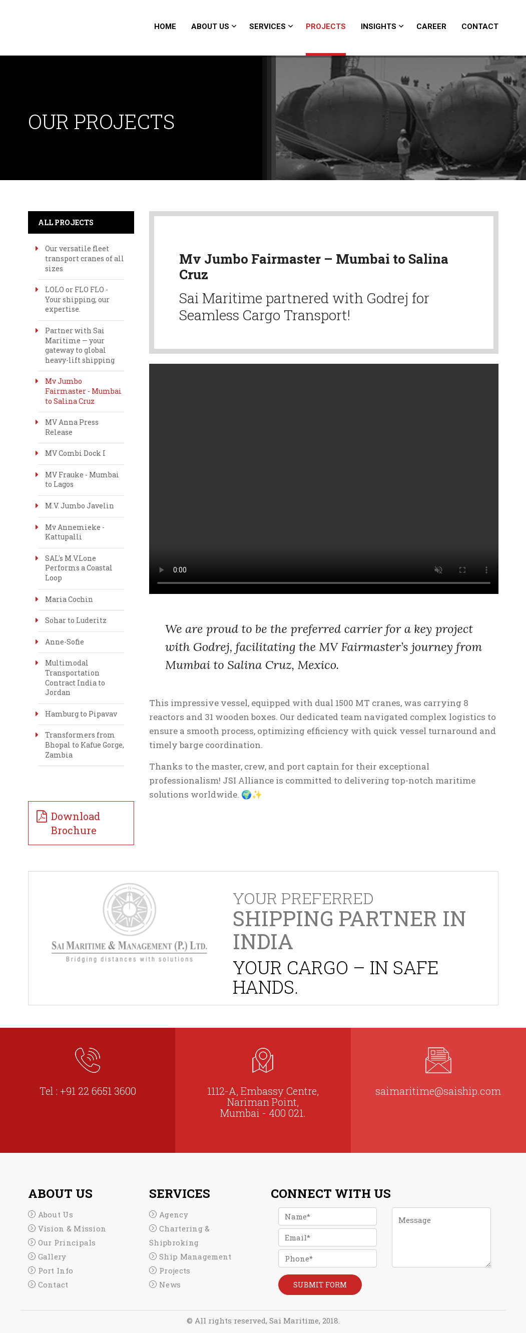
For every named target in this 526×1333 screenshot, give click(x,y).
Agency (173, 1214)
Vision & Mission (72, 1228)
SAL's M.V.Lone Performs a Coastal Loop (79, 567)
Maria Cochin (69, 599)
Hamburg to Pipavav (81, 714)
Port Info (56, 1270)
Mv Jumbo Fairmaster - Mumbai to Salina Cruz (83, 390)
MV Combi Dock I (75, 453)
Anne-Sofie (64, 641)
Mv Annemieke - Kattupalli (75, 532)
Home (165, 26)
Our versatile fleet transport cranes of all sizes (84, 258)
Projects (326, 26)
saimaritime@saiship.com (438, 1090)
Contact (479, 26)
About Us (210, 26)
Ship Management (195, 1256)
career (431, 26)
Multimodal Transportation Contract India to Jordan (75, 677)
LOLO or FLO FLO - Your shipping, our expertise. (77, 299)
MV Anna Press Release (72, 427)
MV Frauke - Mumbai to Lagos (82, 479)
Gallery (52, 1256)
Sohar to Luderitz (76, 620)
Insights (378, 26)
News (170, 1284)
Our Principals (67, 1242)
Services (267, 26)
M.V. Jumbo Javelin (79, 505)
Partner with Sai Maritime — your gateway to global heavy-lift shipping (80, 345)
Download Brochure (75, 823)
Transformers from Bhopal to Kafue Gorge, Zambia (84, 744)
